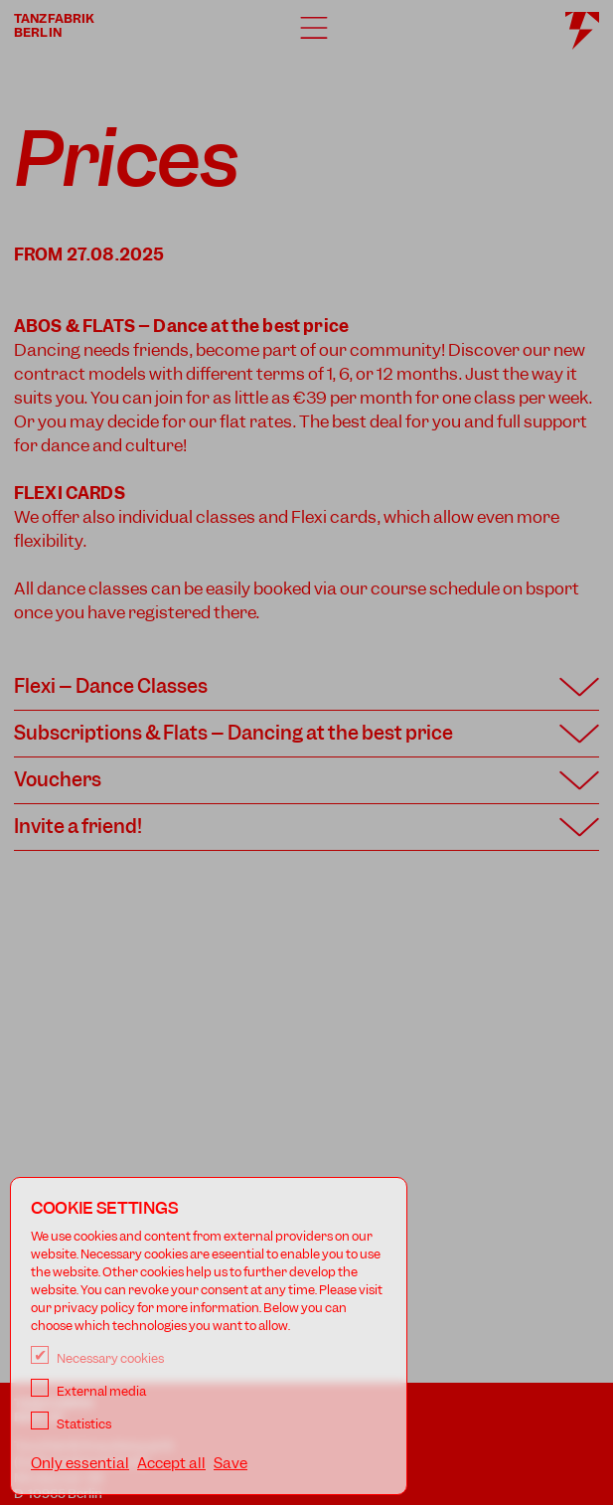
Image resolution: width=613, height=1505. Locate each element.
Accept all (171, 1463)
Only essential (80, 1463)
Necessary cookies (97, 1358)
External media (88, 1391)
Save (230, 1463)
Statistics (71, 1424)
